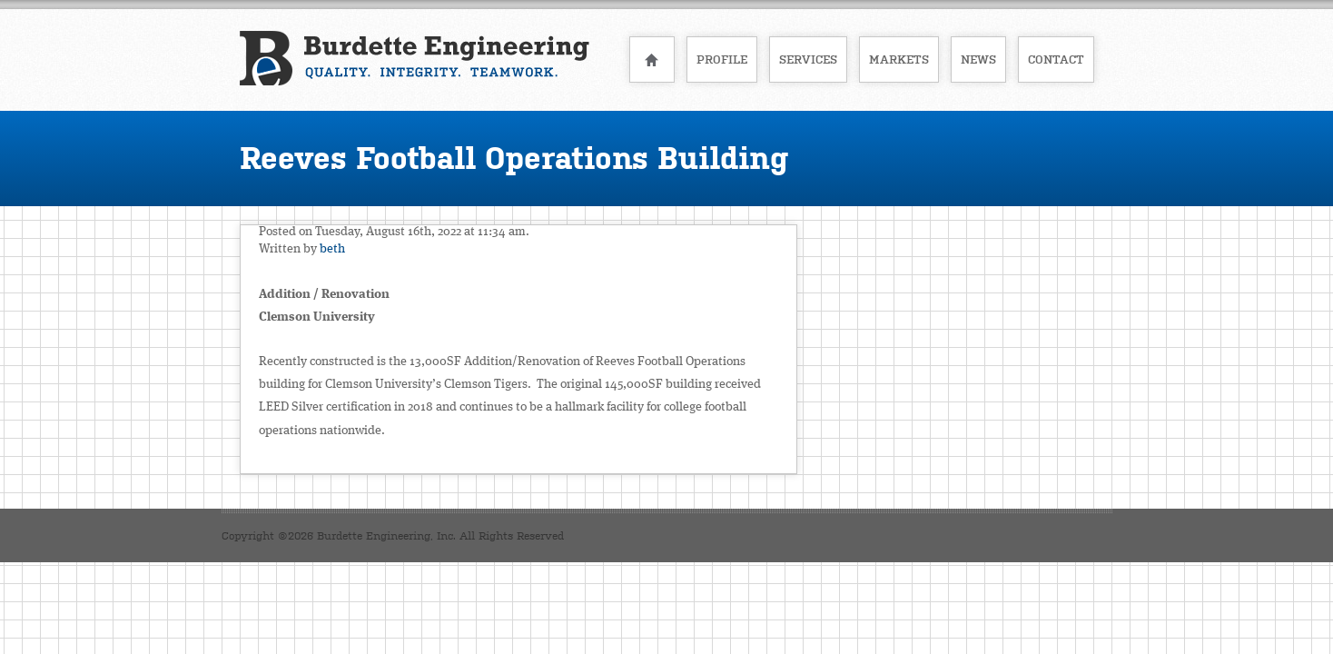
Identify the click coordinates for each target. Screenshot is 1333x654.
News (978, 59)
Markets (899, 59)
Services (808, 59)
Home (652, 59)
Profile (721, 59)
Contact (1056, 59)
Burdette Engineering (414, 58)
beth (332, 249)
